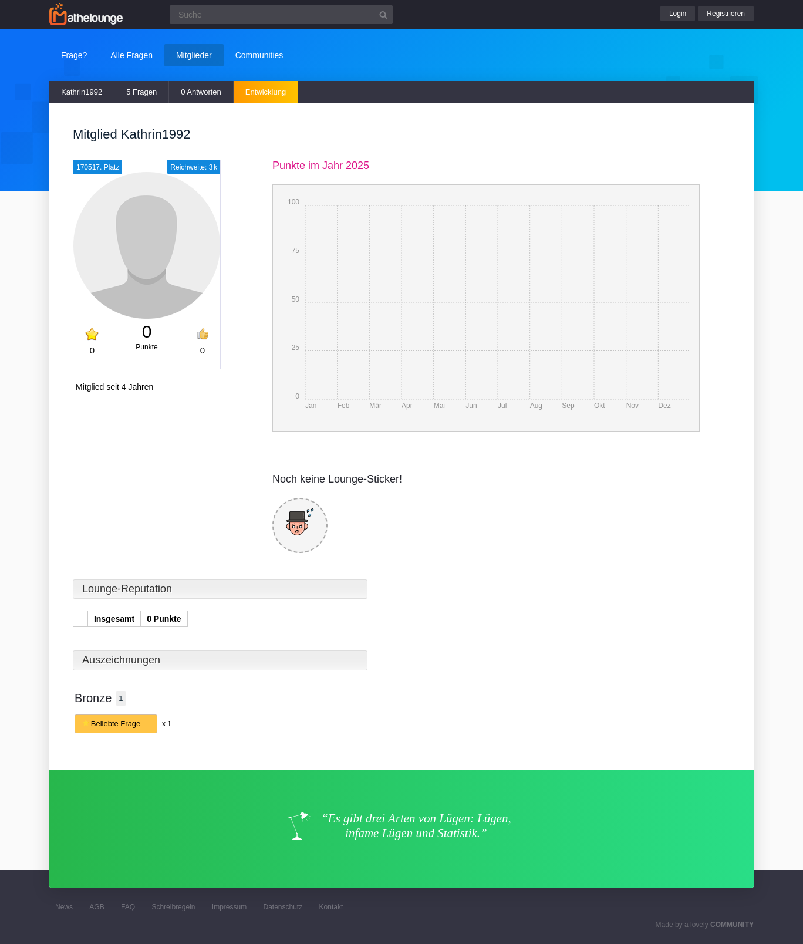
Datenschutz (282, 907)
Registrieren (726, 13)
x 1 (166, 724)
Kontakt (331, 907)
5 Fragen (141, 91)
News (64, 907)
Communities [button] (259, 55)
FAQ (128, 907)
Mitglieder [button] (194, 55)
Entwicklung (265, 91)
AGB (96, 907)
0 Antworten (201, 91)
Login (677, 13)
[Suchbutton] (383, 14)
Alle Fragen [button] (131, 55)
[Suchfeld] (281, 14)
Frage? (74, 55)
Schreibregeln (173, 907)
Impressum (229, 907)
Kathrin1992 (81, 91)
